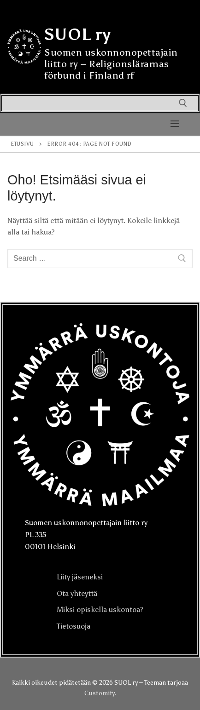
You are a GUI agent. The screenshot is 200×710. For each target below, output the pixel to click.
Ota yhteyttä (77, 593)
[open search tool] (183, 103)
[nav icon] (175, 124)
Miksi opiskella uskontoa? (100, 609)
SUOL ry (77, 34)
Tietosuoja (73, 626)
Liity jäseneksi (80, 577)
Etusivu (22, 144)
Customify (99, 693)
